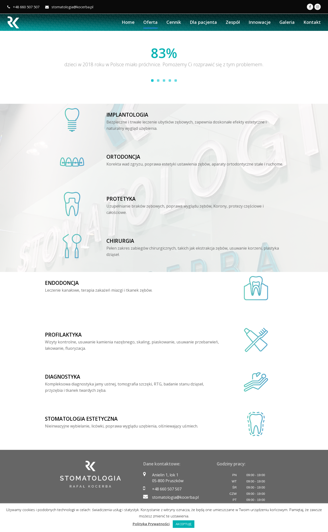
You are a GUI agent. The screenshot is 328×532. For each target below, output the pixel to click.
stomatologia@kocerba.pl (175, 497)
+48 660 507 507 (166, 489)
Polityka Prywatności (151, 523)
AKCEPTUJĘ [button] (183, 524)
